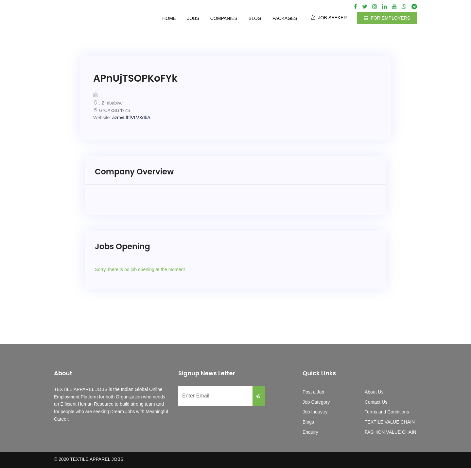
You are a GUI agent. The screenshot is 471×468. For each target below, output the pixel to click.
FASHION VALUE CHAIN (390, 432)
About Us (374, 392)
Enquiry (310, 432)
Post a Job (313, 392)
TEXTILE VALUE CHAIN (390, 422)
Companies (223, 18)
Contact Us (376, 402)
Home (169, 18)
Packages (284, 18)
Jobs (193, 18)
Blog (255, 18)
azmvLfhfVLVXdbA (131, 117)
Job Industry (315, 411)
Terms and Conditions (387, 411)
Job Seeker (329, 17)
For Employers (387, 18)
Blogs (308, 422)
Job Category (316, 402)
